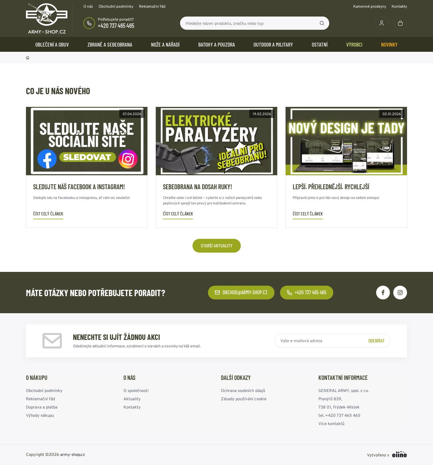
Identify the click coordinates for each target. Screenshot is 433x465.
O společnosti (136, 390)
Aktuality (132, 398)
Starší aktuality (217, 245)
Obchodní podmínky (116, 6)
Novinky (389, 44)
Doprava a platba (41, 407)
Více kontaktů (331, 423)
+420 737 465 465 (116, 25)
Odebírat (376, 340)
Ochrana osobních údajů (243, 390)
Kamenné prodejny (369, 6)
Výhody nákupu (40, 415)
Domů (27, 57)
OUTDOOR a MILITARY (273, 44)
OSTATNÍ (320, 44)
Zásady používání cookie (243, 398)
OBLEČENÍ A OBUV (52, 44)
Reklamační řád (152, 6)
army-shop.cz (72, 454)
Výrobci (354, 44)
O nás (88, 6)
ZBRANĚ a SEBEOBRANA (110, 44)
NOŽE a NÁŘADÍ (165, 44)
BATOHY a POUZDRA (216, 44)
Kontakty (399, 6)
